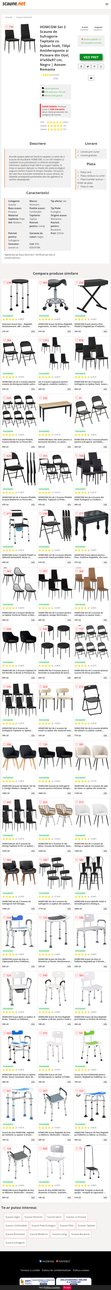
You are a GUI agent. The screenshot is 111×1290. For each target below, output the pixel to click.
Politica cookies (81, 1270)
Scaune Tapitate (86, 1225)
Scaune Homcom (24, 17)
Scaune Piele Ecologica (43, 1225)
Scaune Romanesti (15, 1234)
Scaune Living (59, 1234)
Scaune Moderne (39, 1234)
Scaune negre (12, 1217)
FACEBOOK (46, 1261)
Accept (67, 1287)
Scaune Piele (66, 1225)
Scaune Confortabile (16, 1225)
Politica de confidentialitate (56, 1270)
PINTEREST (63, 1261)
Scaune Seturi (54, 1217)
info (33, 331)
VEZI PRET (91, 57)
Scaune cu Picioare (76, 1217)
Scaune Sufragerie (15, 1242)
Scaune (9, 17)
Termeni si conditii (30, 1270)
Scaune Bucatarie (80, 1234)
